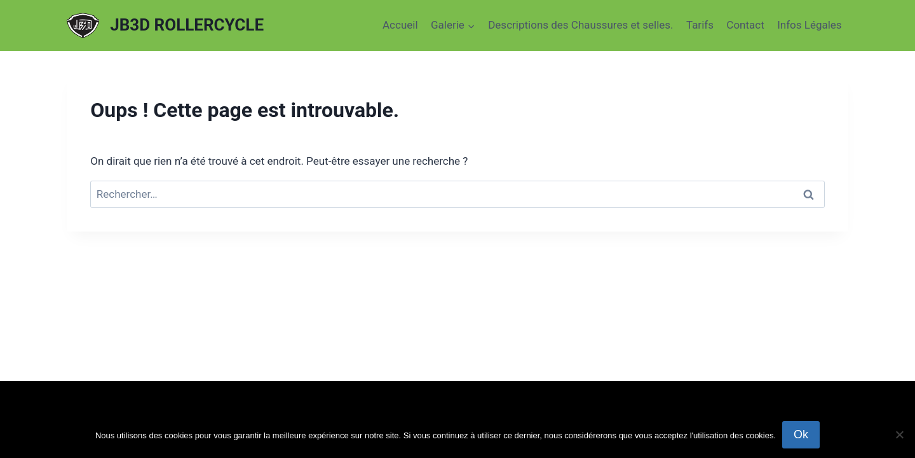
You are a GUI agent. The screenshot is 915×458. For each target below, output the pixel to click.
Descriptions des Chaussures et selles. (580, 24)
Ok (801, 434)
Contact (745, 24)
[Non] (899, 434)
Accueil (400, 24)
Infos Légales (809, 24)
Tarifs (700, 24)
